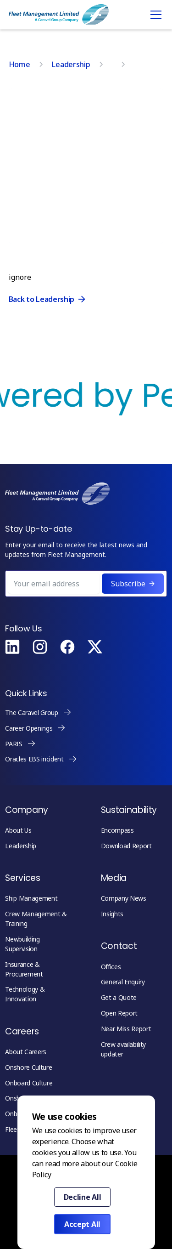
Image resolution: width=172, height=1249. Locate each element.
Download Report (126, 845)
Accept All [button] (82, 1224)
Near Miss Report (126, 1028)
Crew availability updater (123, 1049)
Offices (111, 966)
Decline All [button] (82, 1197)
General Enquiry (123, 981)
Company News (123, 898)
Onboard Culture (28, 1083)
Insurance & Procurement (24, 969)
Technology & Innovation (24, 994)
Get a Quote (119, 997)
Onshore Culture (28, 1067)
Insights (112, 913)
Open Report (119, 1013)
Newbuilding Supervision (22, 944)
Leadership (20, 845)
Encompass (117, 830)
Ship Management (31, 898)
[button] (154, 15)
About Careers (25, 1051)
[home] (59, 15)
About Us (18, 830)
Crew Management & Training (36, 918)
